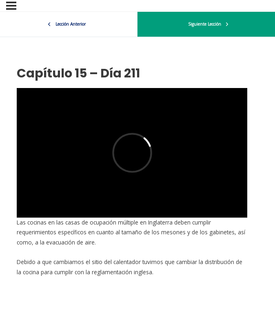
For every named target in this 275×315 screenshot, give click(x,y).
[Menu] (11, 6)
